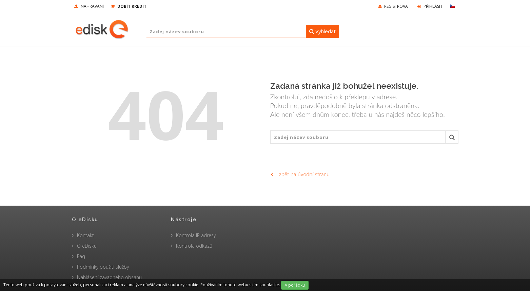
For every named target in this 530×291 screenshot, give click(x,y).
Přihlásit (430, 6)
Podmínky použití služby (103, 267)
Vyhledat (322, 31)
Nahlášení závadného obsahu (109, 277)
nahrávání (89, 6)
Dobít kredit (128, 6)
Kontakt (85, 235)
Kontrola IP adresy (196, 235)
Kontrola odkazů (194, 246)
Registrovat (394, 6)
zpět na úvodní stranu (300, 174)
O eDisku (87, 246)
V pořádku (295, 285)
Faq (81, 256)
